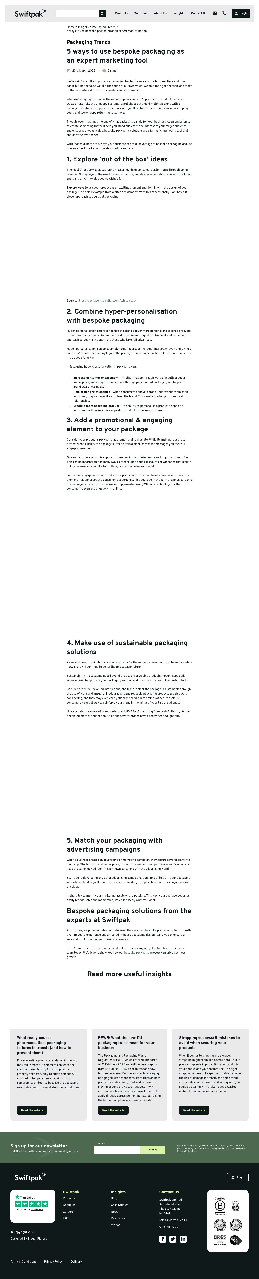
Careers (68, 1211)
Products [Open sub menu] (121, 13)
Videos (115, 1225)
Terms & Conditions (23, 1261)
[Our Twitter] (172, 1239)
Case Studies (119, 1205)
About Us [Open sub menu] (160, 13)
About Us (69, 1205)
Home (71, 27)
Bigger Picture (37, 1238)
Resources (118, 1218)
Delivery (76, 1261)
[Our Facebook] (162, 1239)
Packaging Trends (103, 27)
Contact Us (199, 13)
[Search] (102, 13)
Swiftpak (71, 1192)
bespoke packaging (137, 952)
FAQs (66, 1218)
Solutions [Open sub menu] (140, 13)
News (114, 1211)
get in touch (157, 948)
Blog (114, 1198)
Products (69, 1198)
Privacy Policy (53, 1261)
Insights (179, 13)
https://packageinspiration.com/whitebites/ (106, 300)
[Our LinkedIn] (183, 1239)
